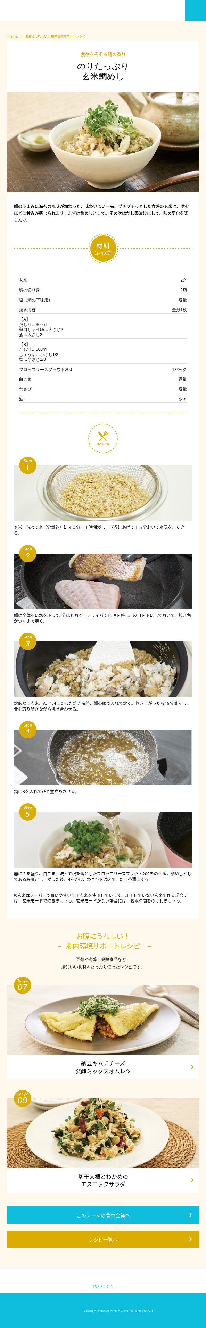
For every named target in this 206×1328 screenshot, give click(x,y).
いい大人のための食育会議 (29, 10)
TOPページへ (103, 1286)
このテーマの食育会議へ (103, 1215)
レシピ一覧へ (103, 1239)
